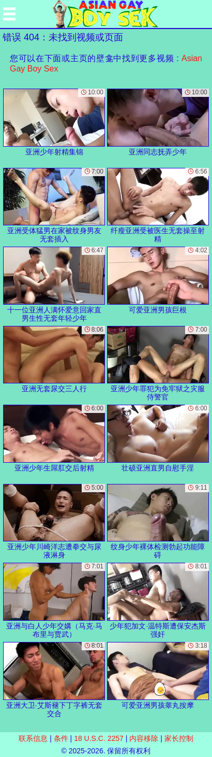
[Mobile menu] (9, 14)
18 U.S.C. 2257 (99, 738)
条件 (61, 738)
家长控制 (178, 738)
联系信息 (33, 738)
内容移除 (143, 738)
